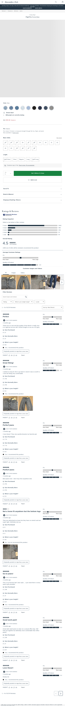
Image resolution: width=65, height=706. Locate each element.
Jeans (21, 11)
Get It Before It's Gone (37, 173)
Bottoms (16, 11)
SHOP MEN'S (38, 8)
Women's (4, 11)
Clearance (10, 11)
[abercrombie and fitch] (11, 2)
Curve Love (16, 132)
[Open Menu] (2, 2)
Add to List (32, 180)
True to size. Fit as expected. (26, 165)
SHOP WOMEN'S (27, 8)
